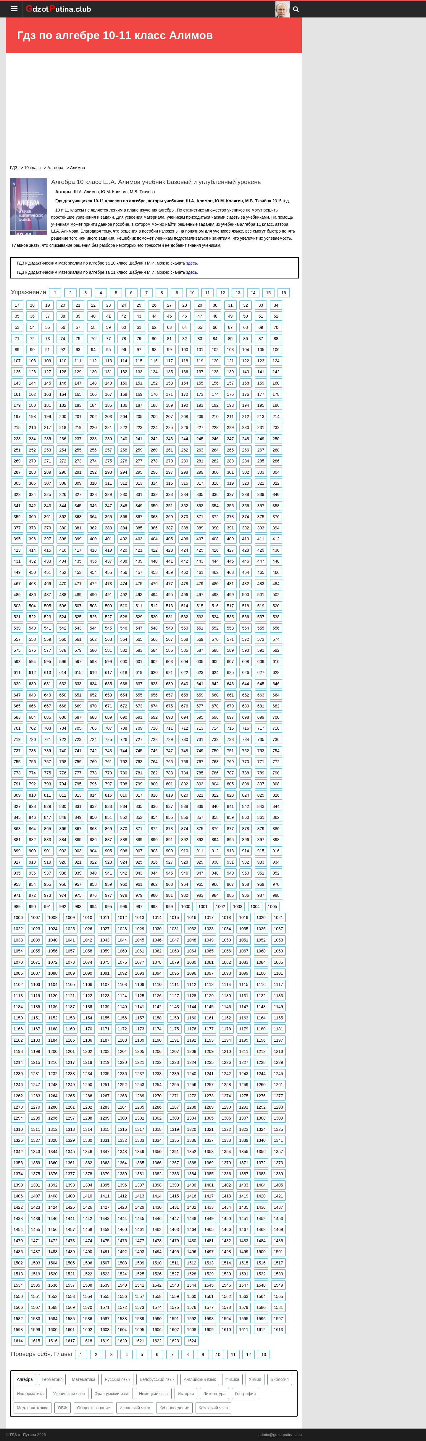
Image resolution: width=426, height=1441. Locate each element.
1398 (157, 1185)
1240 (191, 1073)
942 (123, 873)
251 (17, 450)
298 (184, 472)
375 (260, 516)
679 (230, 706)
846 (32, 817)
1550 (18, 1296)
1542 (157, 1285)
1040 (52, 940)
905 (108, 850)
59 (108, 327)
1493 (139, 1251)
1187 (104, 1040)
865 (47, 828)
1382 (157, 1173)
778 (93, 773)
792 (32, 784)
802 (184, 784)
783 (169, 773)
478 (184, 583)
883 (47, 839)
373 (230, 516)
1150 (18, 1018)
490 (93, 594)
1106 (87, 984)
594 (32, 661)
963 (169, 884)
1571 (104, 1307)
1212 (261, 1051)
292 (93, 472)
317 (199, 483)
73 (47, 338)
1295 (35, 1118)
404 (154, 539)
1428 (122, 1207)
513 (169, 605)
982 (184, 895)
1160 (191, 1018)
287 (17, 472)
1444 (122, 1218)
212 (245, 416)
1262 (18, 1095)
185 (108, 405)
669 (78, 706)
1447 (174, 1218)
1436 (261, 1207)
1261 (278, 1084)
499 (230, 594)
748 (184, 750)
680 (245, 706)
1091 (104, 973)
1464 (191, 1229)
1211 (243, 1051)
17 (17, 305)
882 (32, 839)
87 (261, 338)
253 (47, 450)
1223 (174, 1062)
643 (230, 683)
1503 (35, 1263)
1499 (243, 1251)
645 (260, 683)
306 (32, 483)
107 (17, 360)
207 (169, 416)
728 (154, 739)
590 (245, 650)
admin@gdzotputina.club (280, 1434)
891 (169, 839)
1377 (70, 1173)
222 (123, 427)
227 (199, 427)
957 (78, 884)
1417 (209, 1196)
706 (93, 728)
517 (230, 605)
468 (32, 583)
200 (62, 416)
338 (245, 494)
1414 (157, 1196)
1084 (261, 962)
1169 (70, 1029)
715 (230, 728)
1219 (104, 1062)
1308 (261, 1118)
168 (123, 394)
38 (62, 316)
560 (62, 639)
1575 (174, 1307)
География (245, 1393)
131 (108, 371)
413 (17, 550)
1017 (209, 917)
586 (184, 650)
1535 (35, 1285)
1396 (122, 1185)
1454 (18, 1229)
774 (32, 773)
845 (17, 817)
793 (47, 784)
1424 (52, 1207)
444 (215, 561)
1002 (220, 906)
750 (215, 750)
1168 (52, 1029)
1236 (122, 1073)
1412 (122, 1196)
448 (275, 561)
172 (184, 394)
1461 (139, 1229)
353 (199, 505)
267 (260, 450)
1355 (243, 1151)
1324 (261, 1129)
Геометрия (52, 1379)
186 (123, 405)
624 (215, 672)
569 (199, 639)
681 (260, 706)
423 (169, 550)
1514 (226, 1263)
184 (93, 405)
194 (245, 405)
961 (138, 884)
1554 (87, 1296)
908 (154, 850)
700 (275, 717)
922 (93, 862)
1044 (122, 940)
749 (199, 750)
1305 (209, 1118)
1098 (226, 973)
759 (78, 761)
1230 (18, 1073)
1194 (226, 1040)
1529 (209, 1274)
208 (184, 416)
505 (47, 605)
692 (154, 717)
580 (93, 650)
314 (154, 483)
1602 (87, 1329)
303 (260, 472)
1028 (122, 928)
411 (260, 539)
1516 (261, 1263)
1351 (174, 1151)
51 (261, 316)
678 (215, 706)
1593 (209, 1318)
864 (32, 828)
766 (184, 761)
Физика (232, 1379)
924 (123, 862)
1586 (87, 1318)
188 (154, 405)
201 (78, 416)
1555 (104, 1296)
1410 (87, 1196)
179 (17, 405)
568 (184, 639)
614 (62, 672)
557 (17, 639)
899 (17, 850)
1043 (104, 940)
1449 (209, 1218)
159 (260, 383)
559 (47, 639)
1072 (52, 962)
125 (17, 371)
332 (154, 494)
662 (245, 695)
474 (123, 583)
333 (169, 494)
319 (230, 483)
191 (199, 405)
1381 (139, 1173)
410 (245, 539)
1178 (226, 1029)
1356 (261, 1151)
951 (260, 873)
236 (62, 438)
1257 (209, 1084)
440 (154, 561)
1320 (191, 1129)
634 (93, 683)
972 (32, 895)
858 (215, 817)
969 (260, 884)
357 (260, 505)
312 (123, 483)
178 (275, 394)
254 (62, 450)
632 (62, 683)
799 (138, 784)
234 (32, 438)
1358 (18, 1162)
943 (138, 873)
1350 (157, 1151)
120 (215, 360)
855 (169, 817)
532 (184, 616)
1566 (18, 1307)
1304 (191, 1118)
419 (108, 550)
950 (245, 873)
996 (123, 906)
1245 (278, 1073)
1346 (87, 1151)
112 (93, 360)
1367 (174, 1162)
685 (47, 717)
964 (184, 884)
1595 (243, 1318)
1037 (278, 928)
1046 (157, 940)
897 (260, 839)
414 (32, 550)
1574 (157, 1307)
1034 (226, 928)
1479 (174, 1240)
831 (78, 806)
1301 (139, 1118)
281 (199, 461)
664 (275, 695)
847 (47, 817)
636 (123, 683)
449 (17, 572)
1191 (174, 1040)
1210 (226, 1051)
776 (62, 773)
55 (47, 327)
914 (245, 850)
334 (184, 494)
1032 (191, 928)
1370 (226, 1162)
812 (62, 795)
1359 (35, 1162)
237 (78, 438)
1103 (35, 984)
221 (108, 427)
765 (169, 761)
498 (215, 594)
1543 (174, 1285)
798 (123, 784)
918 (32, 862)
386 (154, 528)
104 (245, 349)
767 (199, 761)
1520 (52, 1274)
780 (123, 773)
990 (32, 906)
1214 (18, 1062)
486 (32, 594)
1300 (122, 1118)
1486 (18, 1251)
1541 (139, 1285)
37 (47, 316)
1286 (157, 1107)
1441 (70, 1218)
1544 (191, 1285)
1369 (209, 1162)
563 (108, 639)
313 (138, 483)
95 (108, 349)
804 (215, 784)
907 (138, 850)
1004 (255, 906)
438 (123, 561)
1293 (278, 1107)
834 (123, 806)
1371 (243, 1162)
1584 (52, 1318)
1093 (139, 973)
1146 (226, 1006)
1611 (243, 1329)
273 (78, 461)
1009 (70, 917)
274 (93, 461)
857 (199, 817)
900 (32, 850)
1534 (18, 1285)
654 (123, 695)
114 (123, 360)
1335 (174, 1140)
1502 (18, 1263)
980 (154, 895)
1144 (191, 1006)
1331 (104, 1140)
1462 (157, 1229)
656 (154, 695)
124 (275, 360)
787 (230, 773)
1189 (139, 1040)
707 (108, 728)
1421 (278, 1196)
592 (275, 650)
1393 (70, 1185)
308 (62, 483)
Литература (214, 1393)
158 (245, 383)
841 (230, 806)
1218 (87, 1062)
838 (184, 806)
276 (123, 461)
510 (123, 605)
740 (62, 750)
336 (215, 494)
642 (215, 683)
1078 (157, 962)
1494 (157, 1251)
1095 (174, 973)
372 (215, 516)
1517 (278, 1263)
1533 (278, 1274)
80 (154, 338)
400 (93, 539)
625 (230, 672)
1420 (261, 1196)
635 (108, 683)
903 (78, 850)
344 (62, 505)
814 (93, 795)
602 (154, 661)
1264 (52, 1095)
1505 (70, 1263)
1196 (261, 1040)
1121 (70, 995)
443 (199, 561)
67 (230, 327)
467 (17, 583)
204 (123, 416)
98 (154, 349)
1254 (157, 1084)
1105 (70, 984)
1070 (18, 962)
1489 (70, 1251)
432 (32, 561)
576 (32, 650)
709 (138, 728)
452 (62, 572)
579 (78, 650)
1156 (122, 1018)
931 (230, 862)
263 (199, 450)
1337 (209, 1140)
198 (32, 416)
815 (108, 795)
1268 (122, 1095)
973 (47, 895)
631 (47, 683)
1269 (139, 1095)
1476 (122, 1240)
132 (123, 371)
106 (275, 349)
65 (200, 327)
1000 (185, 906)
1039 (35, 940)
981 (169, 895)
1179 (243, 1029)
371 (199, 516)
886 (93, 839)
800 (154, 784)
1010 (87, 917)
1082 (226, 962)
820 (184, 795)
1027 (104, 928)
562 (93, 639)
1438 (18, 1218)
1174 (157, 1029)
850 (93, 817)
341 (17, 505)
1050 (226, 940)
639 (169, 683)
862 (275, 817)
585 (169, 650)
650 (62, 695)
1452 (261, 1218)
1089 (70, 973)
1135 (35, 1006)
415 (47, 550)
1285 (139, 1107)
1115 (243, 984)
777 (78, 773)
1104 (52, 984)
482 (245, 583)
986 (245, 895)
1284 (122, 1107)
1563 (243, 1296)
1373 (278, 1162)
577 (47, 650)
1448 (191, 1218)
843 (260, 806)
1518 (18, 1274)
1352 (191, 1151)
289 (47, 472)
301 (230, 472)
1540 (122, 1285)
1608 (191, 1329)
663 (260, 695)
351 (169, 505)
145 (47, 383)
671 (108, 706)
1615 (35, 1340)
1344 (52, 1151)
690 (123, 717)
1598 (18, 1329)
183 (78, 405)
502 (275, 594)
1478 (157, 1240)
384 (123, 528)
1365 (139, 1162)
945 (169, 873)
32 (245, 305)
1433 (209, 1207)
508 (93, 605)
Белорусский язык (157, 1379)
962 (154, 884)
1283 (104, 1107)
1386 (226, 1173)
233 (17, 438)
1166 (18, 1029)
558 (32, 639)
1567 (35, 1307)
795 (78, 784)
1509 (139, 1263)
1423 (35, 1207)
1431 (174, 1207)
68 (245, 327)
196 (275, 405)
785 (199, 773)
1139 (104, 1006)
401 (108, 539)
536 (245, 616)
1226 (226, 1062)
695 (199, 717)
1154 (87, 1018)
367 (138, 516)
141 (260, 371)
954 (32, 884)
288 (32, 472)
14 (253, 292)
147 (78, 383)
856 (184, 817)
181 (47, 405)
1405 (278, 1185)
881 (17, 839)
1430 (157, 1207)
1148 (261, 1006)
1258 (226, 1084)
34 (276, 305)
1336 (191, 1140)
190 (184, 405)
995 (108, 906)
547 (138, 628)
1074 (87, 962)
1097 (209, 973)
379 (47, 528)
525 (78, 616)
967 (230, 884)
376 (275, 516)
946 (184, 873)
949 (230, 873)
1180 (261, 1029)
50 (245, 316)
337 (230, 494)
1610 (226, 1329)
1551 (35, 1296)
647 (17, 695)
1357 (278, 1151)
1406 (18, 1196)
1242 (226, 1073)
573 (260, 639)
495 (169, 594)
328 (93, 494)
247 (230, 438)
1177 (209, 1029)
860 (245, 817)
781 (138, 773)
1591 (174, 1318)
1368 (191, 1162)
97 (139, 349)
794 (62, 784)
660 (215, 695)
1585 (70, 1318)
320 (245, 483)
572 (245, 639)
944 (154, 873)
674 (154, 706)
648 (32, 695)
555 (260, 628)
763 (138, 761)
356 (245, 505)
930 (215, 862)
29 (200, 305)
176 (245, 394)
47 (200, 316)
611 (17, 672)
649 (47, 695)
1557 (139, 1296)
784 (184, 773)
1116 (261, 984)
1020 (261, 917)
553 (230, 628)
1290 (226, 1107)
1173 (139, 1029)
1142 (157, 1006)
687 (78, 717)
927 (169, 862)
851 (108, 817)
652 (93, 695)
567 (169, 639)
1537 (70, 1285)
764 (154, 761)
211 (230, 416)
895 (230, 839)
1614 (18, 1340)
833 (108, 806)
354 (215, 505)
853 (138, 817)
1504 (52, 1263)
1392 (52, 1185)
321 (260, 483)
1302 (157, 1118)
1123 (104, 995)
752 (245, 750)
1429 (139, 1207)
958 (93, 884)
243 (169, 438)
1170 (87, 1029)
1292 (261, 1107)
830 (62, 806)
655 (138, 695)
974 (62, 895)
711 (169, 728)
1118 (18, 995)
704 (62, 728)
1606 (157, 1329)
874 (184, 828)
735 (260, 739)
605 (199, 661)
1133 (278, 995)
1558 (157, 1296)
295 (138, 472)
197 (17, 416)
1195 (243, 1040)
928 (184, 862)
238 (93, 438)
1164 (261, 1018)
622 (184, 672)
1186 (87, 1040)
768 (215, 761)
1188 (122, 1040)
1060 (122, 951)
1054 (18, 951)
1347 (104, 1151)
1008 (52, 917)
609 (260, 661)
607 (230, 661)
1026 (87, 928)
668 (62, 706)
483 (260, 583)
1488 (52, 1251)
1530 (226, 1274)
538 (275, 616)
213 (260, 416)
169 (138, 394)
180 (32, 405)
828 (32, 806)
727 (138, 739)
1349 (139, 1151)
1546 (226, 1285)
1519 (35, 1274)
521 (17, 616)
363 (78, 516)
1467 (243, 1229)
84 (215, 338)
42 (123, 316)
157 (230, 383)
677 (199, 706)
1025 (70, 928)
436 (93, 561)
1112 (191, 984)
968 (245, 884)
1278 (18, 1107)
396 (32, 539)
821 (199, 795)
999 (169, 906)
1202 (87, 1051)
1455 (35, 1229)
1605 (139, 1329)
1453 (278, 1218)
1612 (261, 1329)
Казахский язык (213, 1407)
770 (245, 761)
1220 (122, 1062)
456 (123, 572)
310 (93, 483)
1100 (261, 973)
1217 (70, 1062)
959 (108, 884)
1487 (35, 1251)
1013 (139, 917)
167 (108, 394)
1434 (226, 1207)
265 (230, 450)
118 (184, 360)
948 (215, 873)
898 (275, 839)
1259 (243, 1084)
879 (260, 828)
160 (275, 383)
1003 (237, 906)
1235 (104, 1073)
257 (108, 450)
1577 (209, 1307)
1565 (278, 1296)
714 (215, 728)
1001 (203, 906)
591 (260, 650)
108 (32, 360)
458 (154, 572)
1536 (52, 1285)
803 (199, 784)
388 (184, 528)
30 (215, 305)
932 (245, 862)
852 (123, 817)
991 (47, 906)
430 (275, 550)
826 (275, 795)
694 (184, 717)
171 (169, 394)
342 (32, 505)
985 (230, 895)
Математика (83, 1379)
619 (138, 672)
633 (78, 683)
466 (275, 572)
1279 (35, 1107)
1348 (122, 1151)
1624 (191, 1340)
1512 (191, 1263)
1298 (87, 1118)
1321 (209, 1129)
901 (47, 850)
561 (78, 639)
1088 (52, 973)
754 (275, 750)
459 (169, 572)
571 (230, 639)
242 (154, 438)
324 (32, 494)
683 (17, 717)
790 (275, 773)
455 (108, 572)
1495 (174, 1251)
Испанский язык (135, 1407)
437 (108, 561)
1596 (261, 1318)
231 (260, 427)
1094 (157, 973)
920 (62, 862)
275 (108, 461)
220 (93, 427)
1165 (278, 1018)
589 (230, 650)
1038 (18, 940)
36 (32, 316)
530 (154, 616)
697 (230, 717)
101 (199, 349)
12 (222, 292)
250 (275, 438)
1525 (139, 1274)
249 (260, 438)
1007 (35, 917)
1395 (104, 1185)
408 (215, 539)
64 (184, 327)
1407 (35, 1196)
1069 (278, 951)
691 (138, 717)
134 (154, 371)
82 (184, 338)
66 (215, 327)
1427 (104, 1207)
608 (245, 661)
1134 (18, 1006)
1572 (122, 1307)
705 (78, 728)
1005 (272, 906)
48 (215, 316)
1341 (278, 1140)
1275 (243, 1095)
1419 (243, 1196)
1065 (209, 951)
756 (32, 761)
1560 (191, 1296)
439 (138, 561)
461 (199, 572)
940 (93, 873)
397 (47, 539)
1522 (87, 1274)
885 (78, 839)
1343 (35, 1151)
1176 (191, 1029)
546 (123, 628)
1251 (104, 1084)
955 (47, 884)
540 (32, 628)
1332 (122, 1140)
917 (17, 862)
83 (200, 338)
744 (123, 750)
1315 (104, 1129)
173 (199, 394)
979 (138, 895)
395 (17, 539)
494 (154, 594)
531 (169, 616)
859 (230, 817)
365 (108, 516)
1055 (35, 951)
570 (215, 639)
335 (199, 494)
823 (230, 795)
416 (62, 550)
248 (245, 438)
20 (62, 305)
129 (78, 371)
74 (62, 338)
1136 (52, 1006)
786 (215, 773)
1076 (122, 962)
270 (32, 461)
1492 (122, 1251)
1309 (278, 1118)
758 (62, 761)
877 (230, 828)
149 (108, 383)
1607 (174, 1329)
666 (32, 706)
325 (47, 494)
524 (62, 616)
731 (199, 739)
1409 (70, 1196)
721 (47, 739)
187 (138, 405)
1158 (157, 1018)
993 (78, 906)
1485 (278, 1240)
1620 (122, 1340)
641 (199, 683)
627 (260, 672)
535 (230, 616)
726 (123, 739)
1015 (174, 917)
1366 (157, 1162)
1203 (104, 1051)
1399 (174, 1185)
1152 (52, 1018)
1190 (157, 1040)
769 (230, 761)
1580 (261, 1307)
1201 (70, 1051)
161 (17, 394)
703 (47, 728)
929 (199, 862)
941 (108, 873)
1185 (70, 1040)
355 (230, 505)
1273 (209, 1095)
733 (230, 739)
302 (245, 472)
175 (230, 394)
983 (199, 895)
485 (17, 594)
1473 (70, 1240)
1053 (278, 940)
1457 (70, 1229)
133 (138, 371)
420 (123, 550)
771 (260, 761)
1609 (209, 1329)
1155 (104, 1018)
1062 (157, 951)
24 (123, 305)
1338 (226, 1140)
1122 (87, 995)
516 (215, 605)
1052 (261, 940)
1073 (70, 962)
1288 (191, 1107)
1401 (209, 1185)
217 (47, 427)
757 (47, 761)
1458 (87, 1229)
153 (169, 383)
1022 (18, 928)
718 (275, 728)
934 (275, 862)
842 (245, 806)
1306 (226, 1118)
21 (78, 305)
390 (215, 528)
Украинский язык (69, 1393)
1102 (18, 984)
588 (215, 650)
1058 (87, 951)
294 (123, 472)
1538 (87, 1285)
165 (78, 394)
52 (276, 316)
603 (169, 661)
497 (199, 594)
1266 (87, 1095)
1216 (52, 1062)
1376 (52, 1173)
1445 (139, 1218)
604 (184, 661)
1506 (87, 1263)
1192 (191, 1040)
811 (47, 795)
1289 (209, 1107)
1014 (157, 917)
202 (93, 416)
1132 (261, 995)
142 (275, 371)
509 (108, 605)
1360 (52, 1162)
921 (78, 862)
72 (32, 338)
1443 (104, 1218)
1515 (243, 1263)
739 (47, 750)
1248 (52, 1084)
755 (17, 761)
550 (184, 628)
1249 (70, 1084)
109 (47, 360)
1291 (243, 1107)
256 (93, 450)
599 (108, 661)
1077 (139, 962)
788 (245, 773)
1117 (278, 984)
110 (62, 360)
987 (260, 895)
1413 (139, 1196)
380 (62, 528)
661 (230, 695)
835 (138, 806)
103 (230, 349)
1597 (278, 1318)
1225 (209, 1062)
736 (275, 739)
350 (154, 505)
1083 (243, 962)
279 (169, 461)
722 (62, 739)
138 (215, 371)
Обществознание (93, 1407)
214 (275, 416)
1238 (157, 1073)
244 (184, 438)
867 (78, 828)
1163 (243, 1018)
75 (78, 338)
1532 (261, 1274)
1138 (87, 1006)
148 (93, 383)
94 (93, 349)
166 (93, 394)
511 (138, 605)
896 (245, 839)
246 (215, 438)
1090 (87, 973)
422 (154, 550)
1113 (209, 984)
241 (138, 438)
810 (32, 795)
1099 (243, 973)
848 (62, 817)
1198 (18, 1051)
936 (32, 873)
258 (123, 450)
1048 (191, 940)
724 (93, 739)
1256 (191, 1084)
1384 (191, 1173)
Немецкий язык (153, 1393)
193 (230, 405)
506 (62, 605)
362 (62, 516)
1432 (191, 1207)
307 (47, 483)
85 (230, 338)
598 (93, 661)
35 (17, 316)
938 (62, 873)
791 (17, 784)
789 (260, 773)
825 (260, 795)
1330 (87, 1140)
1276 (261, 1095)
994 (93, 906)
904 (93, 850)
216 (32, 427)
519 (260, 605)
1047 (174, 940)
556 (275, 628)
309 (78, 483)
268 (275, 450)
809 (17, 795)
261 (169, 450)
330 (123, 494)
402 (123, 539)
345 (78, 505)
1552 (52, 1296)
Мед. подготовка (32, 1407)
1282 (87, 1107)
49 (230, 316)
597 (78, 661)
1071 (35, 962)
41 (108, 316)
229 (230, 427)
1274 (226, 1095)
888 (123, 839)
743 (108, 750)
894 (215, 839)
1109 (139, 984)
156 (215, 383)
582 (123, 650)
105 (260, 349)
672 (123, 706)
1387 (243, 1173)
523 (47, 616)
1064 (191, 951)
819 (169, 795)
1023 (35, 928)
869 (108, 828)
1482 (226, 1240)
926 (154, 862)
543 (78, 628)
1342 (18, 1151)
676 (184, 706)
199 (47, 416)
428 (245, 550)
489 (78, 594)
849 (78, 817)
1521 (70, 1274)
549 (169, 628)
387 (169, 528)
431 (17, 561)
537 (260, 616)
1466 (226, 1229)
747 (169, 750)
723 (78, 739)
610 (275, 661)
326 (62, 494)
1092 (122, 973)
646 (275, 683)
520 (275, 605)
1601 (70, 1329)
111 (78, 360)
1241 (209, 1073)
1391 (35, 1185)
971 (17, 895)
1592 (191, 1318)
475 (138, 583)
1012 (122, 917)
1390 (18, 1185)
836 (154, 806)
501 (260, 594)
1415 (174, 1196)
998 (154, 906)
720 (32, 739)
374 (245, 516)
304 (275, 472)
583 (138, 650)
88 (276, 338)
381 (78, 528)
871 (138, 828)
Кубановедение (174, 1407)
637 (138, 683)
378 (32, 528)
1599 (35, 1329)
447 (260, 561)
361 (47, 516)
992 (62, 906)
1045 (139, 940)
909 (169, 850)
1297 (70, 1118)
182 (62, 405)
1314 (87, 1129)
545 (108, 628)
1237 (139, 1073)
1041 (70, 940)
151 (138, 383)
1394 (87, 1185)
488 (62, 594)
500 (245, 594)
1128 (191, 995)
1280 (52, 1107)
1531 (243, 1274)
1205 (139, 1051)
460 (184, 572)
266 (245, 450)
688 (93, 717)
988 (275, 895)
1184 (52, 1040)
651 (78, 695)
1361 (70, 1162)
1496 (191, 1251)
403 (138, 539)
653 (108, 695)
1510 (157, 1263)
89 (17, 349)
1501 (278, 1251)
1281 (70, 1107)
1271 (174, 1095)
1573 (139, 1307)
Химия (255, 1379)
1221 (139, 1062)
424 (184, 550)
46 (184, 316)
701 (17, 728)
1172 (122, 1029)
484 (275, 583)
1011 (104, 917)
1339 (243, 1140)
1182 (18, 1040)
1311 (35, 1129)
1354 (226, 1151)
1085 (278, 962)
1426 (87, 1207)
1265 (70, 1095)
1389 (278, 1173)
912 (215, 850)
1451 (243, 1218)
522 (32, 616)
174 (215, 394)
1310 (18, 1129)
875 (199, 828)
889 (138, 839)
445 (230, 561)
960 (123, 884)
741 (78, 750)
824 (245, 795)
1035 (243, 928)
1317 (139, 1129)
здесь (191, 263)
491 (108, 594)
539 (17, 628)
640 (184, 683)
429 (260, 550)
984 (215, 895)
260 (154, 450)
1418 (226, 1196)
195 (260, 405)
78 (123, 338)
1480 (191, 1240)
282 (215, 461)
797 (108, 784)
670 (93, 706)
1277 (278, 1095)
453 (78, 572)
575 (17, 650)
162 (32, 394)
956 (62, 884)
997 (138, 906)
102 (215, 349)
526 (93, 616)
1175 (174, 1029)
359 (17, 516)
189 (169, 405)
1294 (18, 1118)
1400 (191, 1185)
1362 (87, 1162)
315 (169, 483)
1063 (174, 951)
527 (108, 616)
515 (199, 605)
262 (184, 450)
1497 (209, 1251)
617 (108, 672)
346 (93, 505)
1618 (87, 1340)
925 (138, 862)
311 (108, 483)
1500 (261, 1251)
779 (108, 773)
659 (199, 695)
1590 (157, 1318)
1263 (35, 1095)
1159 (174, 1018)
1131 (243, 995)
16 (283, 292)
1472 (52, 1240)
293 (108, 472)
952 (275, 873)
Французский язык (112, 1393)
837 (169, 806)
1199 (35, 1051)
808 (275, 784)
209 (199, 416)
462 (215, 572)
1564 (261, 1296)
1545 (209, 1285)
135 (169, 371)
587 (199, 650)
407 (199, 539)
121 (230, 360)
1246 (18, 1084)
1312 (52, 1129)
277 (138, 461)
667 (47, 706)
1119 (35, 995)
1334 (157, 1140)
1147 (243, 1006)
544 (93, 628)
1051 (243, 940)
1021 (278, 917)
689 (108, 717)
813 (78, 795)
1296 (52, 1118)
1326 (18, 1140)
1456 (52, 1229)
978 (123, 895)
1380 (122, 1173)
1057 (70, 951)
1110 (157, 984)
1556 (122, 1296)
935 (17, 873)
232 (275, 427)
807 (260, 784)
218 (62, 427)
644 (245, 683)
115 (138, 360)
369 (169, 516)
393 (260, 528)
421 (138, 550)
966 (215, 884)
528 (123, 616)
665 (17, 706)
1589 (139, 1318)
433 (47, 561)
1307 (243, 1118)
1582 (18, 1318)
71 (17, 338)
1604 (122, 1329)
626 (245, 672)
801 (169, 784)
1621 (139, 1340)
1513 (209, 1263)
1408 (52, 1196)
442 (184, 561)
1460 (122, 1229)
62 (154, 327)
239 (108, 438)
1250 (87, 1084)
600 (123, 661)
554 (245, 628)
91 (47, 349)
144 (32, 383)
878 (245, 828)
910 (184, 850)
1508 (122, 1263)
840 (215, 806)
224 (154, 427)
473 (108, 583)
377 (17, 528)
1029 (139, 928)
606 (215, 661)
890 (154, 839)
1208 (191, 1051)
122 (245, 360)
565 (138, 639)
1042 (87, 940)
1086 (18, 973)
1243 (243, 1073)
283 (230, 461)
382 (93, 528)
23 (108, 305)
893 (199, 839)
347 (108, 505)
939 (78, 873)
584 (154, 650)
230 (245, 427)
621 (169, 672)
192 (215, 405)
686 (62, 717)
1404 (261, 1185)
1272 (191, 1095)
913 (230, 850)
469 (47, 583)
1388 (261, 1173)
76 (93, 338)
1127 (174, 995)
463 (230, 572)
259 (138, 450)
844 (275, 806)
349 (138, 505)
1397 (139, 1185)
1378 (87, 1173)
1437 (278, 1207)
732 (215, 739)
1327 (35, 1140)
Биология (280, 1379)
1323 (243, 1129)
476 (154, 583)
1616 (52, 1340)
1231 (35, 1073)
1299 (104, 1118)
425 (199, 550)
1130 (226, 995)
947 (199, 873)
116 (154, 360)
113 (108, 360)
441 (169, 561)
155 (199, 383)
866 (62, 828)
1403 (243, 1185)
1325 (278, 1129)
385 (138, 528)
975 (78, 895)
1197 (278, 1040)
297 (169, 472)
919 (47, 862)
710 (154, 728)
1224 (191, 1062)
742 (93, 750)
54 (32, 327)
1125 (139, 995)
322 (275, 483)
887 (108, 839)
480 (215, 583)
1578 (226, 1307)
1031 (174, 928)
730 (184, 739)
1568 (52, 1307)
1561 (209, 1296)
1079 (174, 962)
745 (138, 750)
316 (184, 483)
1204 (122, 1051)
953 (17, 884)
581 (108, 650)
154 (184, 383)
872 (154, 828)
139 (230, 371)
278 (154, 461)
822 (215, 795)
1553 (70, 1296)
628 (275, 672)
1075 (104, 962)
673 (138, 706)
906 (123, 850)
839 (199, 806)
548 (154, 628)
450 (32, 572)
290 (62, 472)
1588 (122, 1318)
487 (47, 594)
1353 (209, 1151)
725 (108, 739)
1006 (18, 917)
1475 (104, 1240)
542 (62, 628)
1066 (226, 951)
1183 (35, 1040)
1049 (209, 940)
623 (199, 672)
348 (123, 505)
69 (261, 327)
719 (17, 739)
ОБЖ (62, 1407)
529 (138, 616)
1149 (278, 1006)
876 (215, 828)
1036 (261, 928)
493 (138, 594)
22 (93, 305)
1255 (174, 1084)
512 (154, 605)
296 (154, 472)
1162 (226, 1018)
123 (260, 360)
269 (17, 461)
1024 (52, 928)
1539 (104, 1285)
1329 (70, 1140)
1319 (174, 1129)
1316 (122, 1129)
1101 (278, 973)
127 (47, 371)
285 (260, 461)
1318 (157, 1129)
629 (17, 683)
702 (32, 728)
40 (93, 316)
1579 (243, 1307)
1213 (278, 1051)
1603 (104, 1329)
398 (62, 539)
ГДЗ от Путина (23, 1434)
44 (154, 316)
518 (245, 605)
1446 (157, 1218)
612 (32, 672)
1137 (70, 1006)
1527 (174, 1274)
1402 (226, 1185)
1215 (35, 1062)
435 (78, 561)
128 (62, 371)
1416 (191, 1196)
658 (184, 695)
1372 (261, 1162)
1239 (174, 1073)
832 (93, 806)
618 (123, 672)
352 (184, 505)
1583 (35, 1318)
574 (275, 639)
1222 (157, 1062)
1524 (122, 1274)
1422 (18, 1207)
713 (199, 728)
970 (275, 884)
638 (154, 683)
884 (62, 839)
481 (230, 583)
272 (62, 461)
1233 (70, 1073)
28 (184, 305)
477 (169, 583)
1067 (243, 951)
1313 (70, 1129)
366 (123, 516)
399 (78, 539)
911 (199, 850)
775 (47, 773)
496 (184, 594)
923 (108, 862)
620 (154, 672)
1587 (104, 1318)
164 (62, 394)
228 (215, 427)
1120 (52, 995)
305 (17, 483)
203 (108, 416)
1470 (18, 1240)
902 (62, 850)
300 (215, 472)
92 (62, 349)
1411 (104, 1196)
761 (108, 761)
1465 (209, 1229)
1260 (261, 1084)
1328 (52, 1140)
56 (62, 327)
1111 (174, 984)
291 (78, 472)
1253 (139, 1084)
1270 (157, 1095)
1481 (209, 1240)
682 (275, 706)
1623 (174, 1340)
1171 (104, 1029)
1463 (174, 1229)
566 (154, 639)
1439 (35, 1218)
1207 (174, 1051)
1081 (209, 962)
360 (32, 516)
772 (275, 761)
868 (93, 828)
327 (78, 494)
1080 (191, 962)
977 (108, 895)
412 (275, 539)
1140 (122, 1006)
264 (215, 450)
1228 (261, 1062)
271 (47, 461)
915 (260, 850)
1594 (226, 1318)
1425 (70, 1207)
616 (93, 672)
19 (47, 305)
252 (32, 450)
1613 (278, 1329)
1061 (139, 951)
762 (123, 761)
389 (199, 528)
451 (47, 572)
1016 (191, 917)
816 (123, 795)
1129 (209, 995)
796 (93, 784)
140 (245, 371)
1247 (35, 1084)
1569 (70, 1307)
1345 (70, 1151)
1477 (139, 1240)
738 (32, 750)
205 (138, 416)
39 (78, 316)
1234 (87, 1073)
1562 (226, 1296)
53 (17, 327)
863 (17, 828)
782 (154, 773)
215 (17, 427)
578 (62, 650)
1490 (87, 1251)
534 (215, 616)
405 (169, 539)
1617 (70, 1340)
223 (138, 427)
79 (139, 338)
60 (123, 327)
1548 (261, 1285)
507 (78, 605)
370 (184, 516)
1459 (104, 1229)
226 (184, 427)
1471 (35, 1240)
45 (169, 316)
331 (138, 494)
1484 (261, 1240)
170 (154, 394)
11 (207, 292)
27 (169, 305)
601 (138, 661)
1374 (18, 1173)
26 (154, 305)
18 (32, 305)
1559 (174, 1296)
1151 (35, 1018)
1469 (278, 1229)
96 (123, 349)
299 (199, 472)
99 (169, 349)
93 (78, 349)
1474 (87, 1240)
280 (184, 461)
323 (17, 494)
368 (154, 516)
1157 (139, 1018)
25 (139, 305)
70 (276, 327)
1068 (261, 951)
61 (139, 327)
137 (199, 371)
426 (215, 550)
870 (123, 828)
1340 (261, 1140)
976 (93, 895)
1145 (209, 1006)
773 (17, 773)
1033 (209, 928)
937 (47, 873)
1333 (139, 1140)
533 (199, 616)
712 (184, 728)
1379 (104, 1173)
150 (123, 383)
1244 (261, 1073)
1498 (226, 1251)
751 (230, 750)
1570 (87, 1307)
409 (230, 539)
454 (93, 572)
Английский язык (200, 1379)
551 (199, 628)
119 (199, 360)
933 (260, 862)
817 (138, 795)
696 (215, 717)
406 (184, 539)
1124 (122, 995)
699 (260, 717)
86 (245, 338)
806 (245, 784)
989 (17, 906)
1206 (157, 1051)
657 (169, 695)
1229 (278, 1062)
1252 (122, 1084)
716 (245, 728)
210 (215, 416)
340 (275, 494)
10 (192, 292)
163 (47, 394)
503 (17, 605)
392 (245, 528)
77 (108, 338)
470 (62, 583)
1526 (157, 1274)
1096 (191, 973)
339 (260, 494)
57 (78, 327)
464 (245, 572)
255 (78, 450)
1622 (157, 1340)
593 (17, 661)
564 (123, 639)
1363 (104, 1162)
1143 (174, 1006)
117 (169, 360)
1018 (226, 917)
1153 (70, 1018)
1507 (104, 1263)
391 (230, 528)
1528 (191, 1274)
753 (260, 750)
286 (275, 461)
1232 (52, 1073)
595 (47, 661)
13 (237, 292)
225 (169, 427)
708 (123, 728)
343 (47, 505)
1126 (157, 995)
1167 (35, 1029)
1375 (35, 1173)
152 (154, 383)
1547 (243, 1285)
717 (260, 728)
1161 (209, 1018)
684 (32, 717)
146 (62, 383)
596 (62, 661)
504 (32, 605)
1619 (104, 1340)
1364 (122, 1162)
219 (78, 427)
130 (93, 371)
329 (108, 494)
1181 (278, 1029)
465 (260, 572)
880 (275, 828)
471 (78, 583)
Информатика (30, 1393)
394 (275, 528)
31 (230, 305)
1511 (174, 1263)
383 (108, 528)
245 (199, 438)
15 (268, 292)
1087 (35, 973)
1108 (122, 984)
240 (123, 438)
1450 (226, 1218)
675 (169, 706)
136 (184, 371)
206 (154, 416)
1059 (104, 951)
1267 (104, 1095)
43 (139, 316)
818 (154, 795)
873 (169, 828)
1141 (139, 1006)
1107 (104, 984)
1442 (87, 1218)
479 (199, 583)
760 (93, 761)
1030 (157, 928)
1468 (261, 1229)
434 (62, 561)
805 (230, 784)
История (186, 1393)
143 (17, 383)
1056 (52, 951)
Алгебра (25, 1379)
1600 (52, 1329)
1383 (174, 1173)
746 (154, 750)
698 (245, 717)
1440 (52, 1218)
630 (32, 683)
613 (47, 672)
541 (47, 628)
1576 (191, 1307)
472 (93, 583)
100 (184, 349)
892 (184, 839)
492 (123, 594)
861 (260, 817)
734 (245, 739)
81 (169, 338)
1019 (243, 917)
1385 (209, 1173)
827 (17, 806)
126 (32, 371)
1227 (243, 1062)
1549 (278, 1285)
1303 (174, 1118)
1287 (174, 1107)
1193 (209, 1040)
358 (275, 505)
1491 (104, 1251)
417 (78, 550)
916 (275, 850)
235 (47, 438)
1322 (226, 1129)
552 (215, 628)
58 (93, 327)
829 (47, 806)
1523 (104, 1274)
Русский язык (117, 1379)
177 (260, 394)
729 (169, 739)
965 (199, 884)
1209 (209, 1051)
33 (261, 305)
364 (93, 516)
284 (245, 461)
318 (215, 483)
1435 (243, 1207)
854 (154, 817)
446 (245, 561)
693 (169, 717)
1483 (243, 1240)
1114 (226, 984)
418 (93, 550)
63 (169, 327)
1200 (52, 1051)
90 (32, 349)
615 (78, 672)
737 (17, 750)
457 (138, 572)
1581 (278, 1307)
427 (230, 550)
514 (184, 605)
